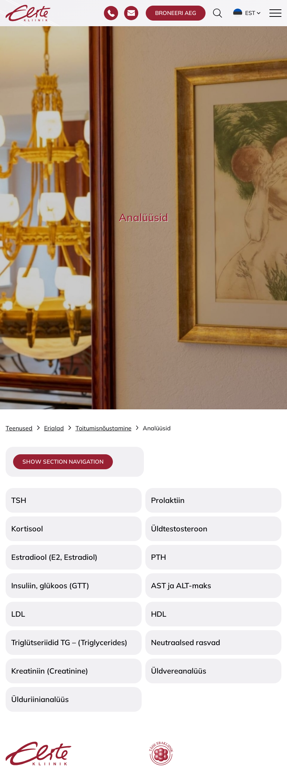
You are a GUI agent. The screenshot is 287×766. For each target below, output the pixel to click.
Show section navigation (63, 461)
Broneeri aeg (175, 12)
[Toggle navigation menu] (275, 13)
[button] (247, 13)
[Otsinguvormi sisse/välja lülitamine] (217, 13)
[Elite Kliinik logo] (28, 12)
